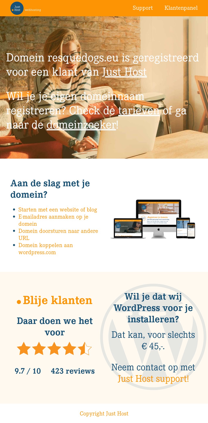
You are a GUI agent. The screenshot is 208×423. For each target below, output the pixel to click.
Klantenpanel (181, 7)
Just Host (124, 71)
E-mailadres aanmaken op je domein (53, 220)
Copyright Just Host (104, 413)
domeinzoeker (81, 124)
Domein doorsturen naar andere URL (58, 234)
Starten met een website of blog (57, 209)
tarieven (139, 109)
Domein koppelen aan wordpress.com (45, 248)
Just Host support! (153, 378)
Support (143, 7)
